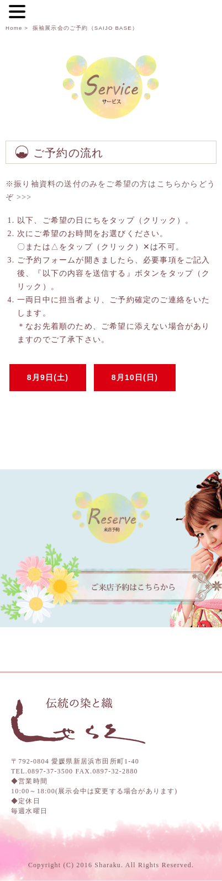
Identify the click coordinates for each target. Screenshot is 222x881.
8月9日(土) (47, 377)
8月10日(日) (135, 377)
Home (14, 28)
